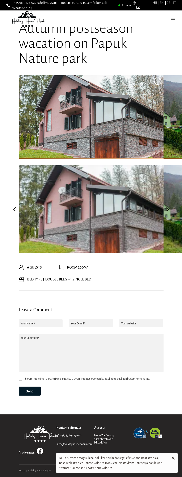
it (174, 2)
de (168, 2)
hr (155, 2)
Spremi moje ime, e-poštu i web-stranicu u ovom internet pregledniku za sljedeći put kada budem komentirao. (87, 378)
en (162, 2)
